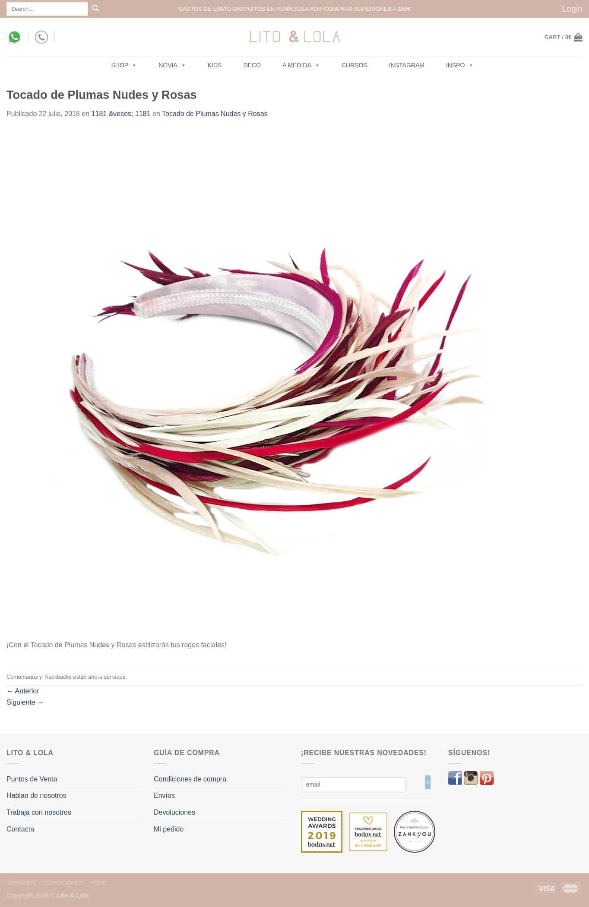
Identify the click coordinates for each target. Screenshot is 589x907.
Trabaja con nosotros (38, 812)
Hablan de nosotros (36, 795)
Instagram (406, 65)
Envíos (164, 795)
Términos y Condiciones (45, 883)
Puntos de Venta (31, 779)
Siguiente (25, 702)
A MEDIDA (301, 65)
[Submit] (95, 9)
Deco (251, 65)
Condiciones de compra (190, 779)
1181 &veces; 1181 (121, 113)
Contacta (20, 829)
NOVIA (172, 65)
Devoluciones (174, 812)
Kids (215, 65)
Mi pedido (169, 829)
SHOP (124, 65)
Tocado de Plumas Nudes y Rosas (215, 113)
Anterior (22, 691)
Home (98, 883)
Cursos (354, 65)
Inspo (460, 65)
